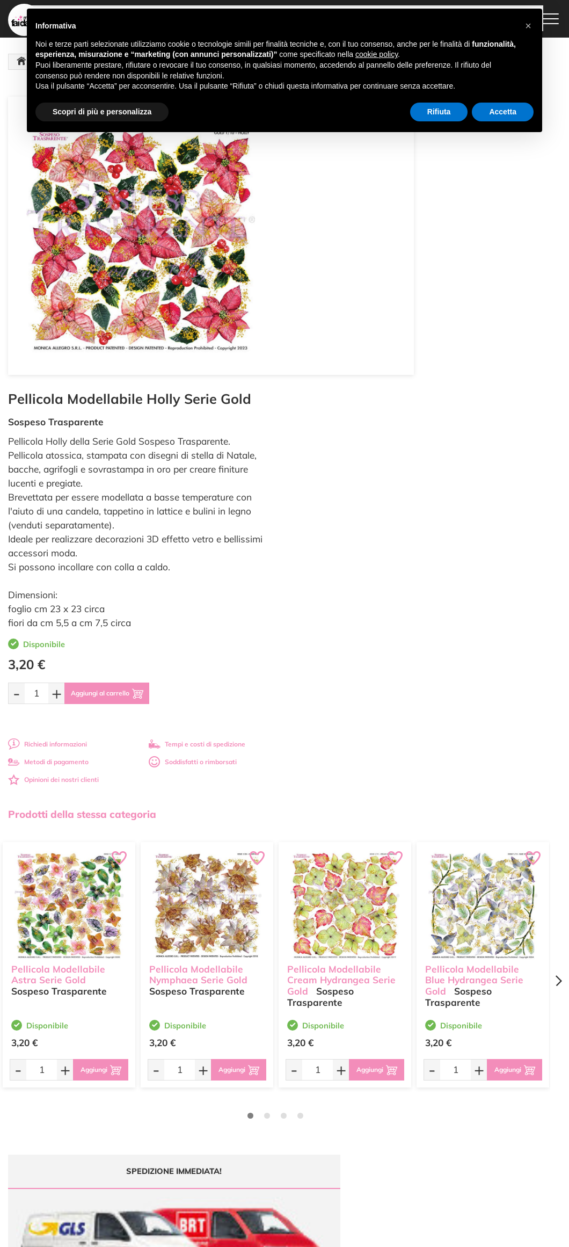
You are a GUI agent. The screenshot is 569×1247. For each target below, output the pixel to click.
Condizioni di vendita (371, 1108)
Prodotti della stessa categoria (82, 519)
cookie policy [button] (376, 54)
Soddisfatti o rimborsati (480, 467)
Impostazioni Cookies (371, 1129)
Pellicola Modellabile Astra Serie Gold (58, 674)
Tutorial (256, 1090)
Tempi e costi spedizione (69, 969)
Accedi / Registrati (272, 1111)
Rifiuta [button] (439, 111)
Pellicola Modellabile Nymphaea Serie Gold (198, 674)
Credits (432, 1233)
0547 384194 (186, 1121)
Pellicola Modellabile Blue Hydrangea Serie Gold (474, 680)
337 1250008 (186, 1152)
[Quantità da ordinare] (324, 399)
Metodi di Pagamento (372, 1080)
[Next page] (558, 686)
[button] (528, 25)
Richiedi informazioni (335, 450)
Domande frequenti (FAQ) (378, 1070)
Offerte (255, 1080)
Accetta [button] (502, 111)
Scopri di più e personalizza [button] (102, 111)
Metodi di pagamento (336, 467)
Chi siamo (260, 1101)
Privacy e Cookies (366, 1118)
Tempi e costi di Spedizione (363, 1093)
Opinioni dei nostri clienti (341, 485)
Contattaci (260, 1122)
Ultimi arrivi (262, 1070)
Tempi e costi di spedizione (484, 450)
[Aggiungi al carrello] (404, 399)
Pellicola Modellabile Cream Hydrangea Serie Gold (341, 680)
